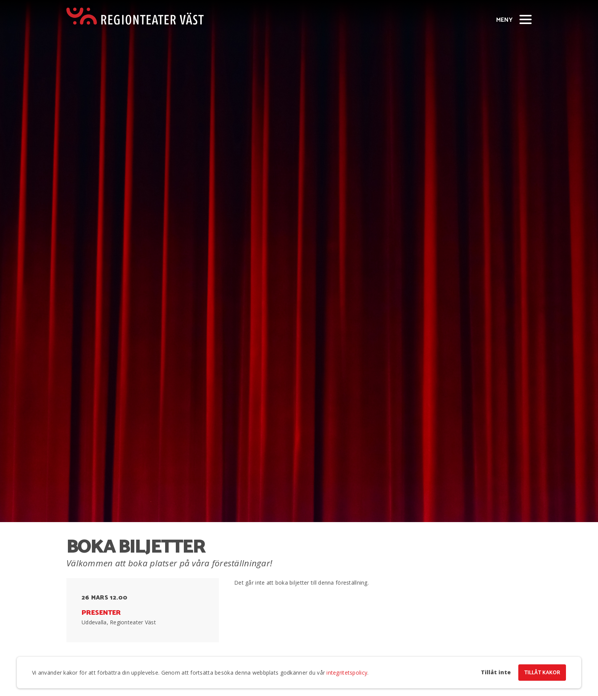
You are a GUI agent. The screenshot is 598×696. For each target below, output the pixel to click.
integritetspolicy (346, 672)
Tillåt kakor (542, 673)
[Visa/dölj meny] (525, 19)
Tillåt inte (496, 672)
